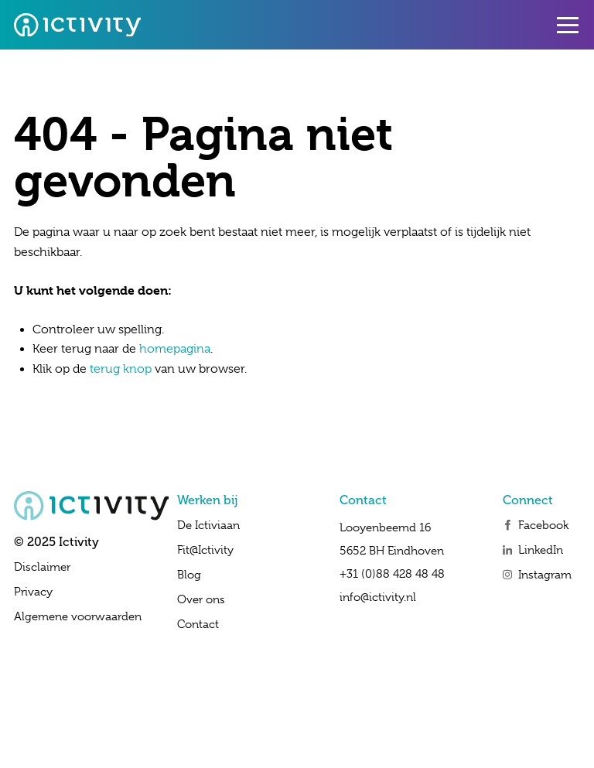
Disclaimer (42, 567)
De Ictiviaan (208, 525)
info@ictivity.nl (378, 597)
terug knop (121, 369)
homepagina (174, 349)
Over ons (201, 599)
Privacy (33, 592)
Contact (198, 624)
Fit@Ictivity (205, 550)
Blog (189, 575)
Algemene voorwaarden (78, 616)
